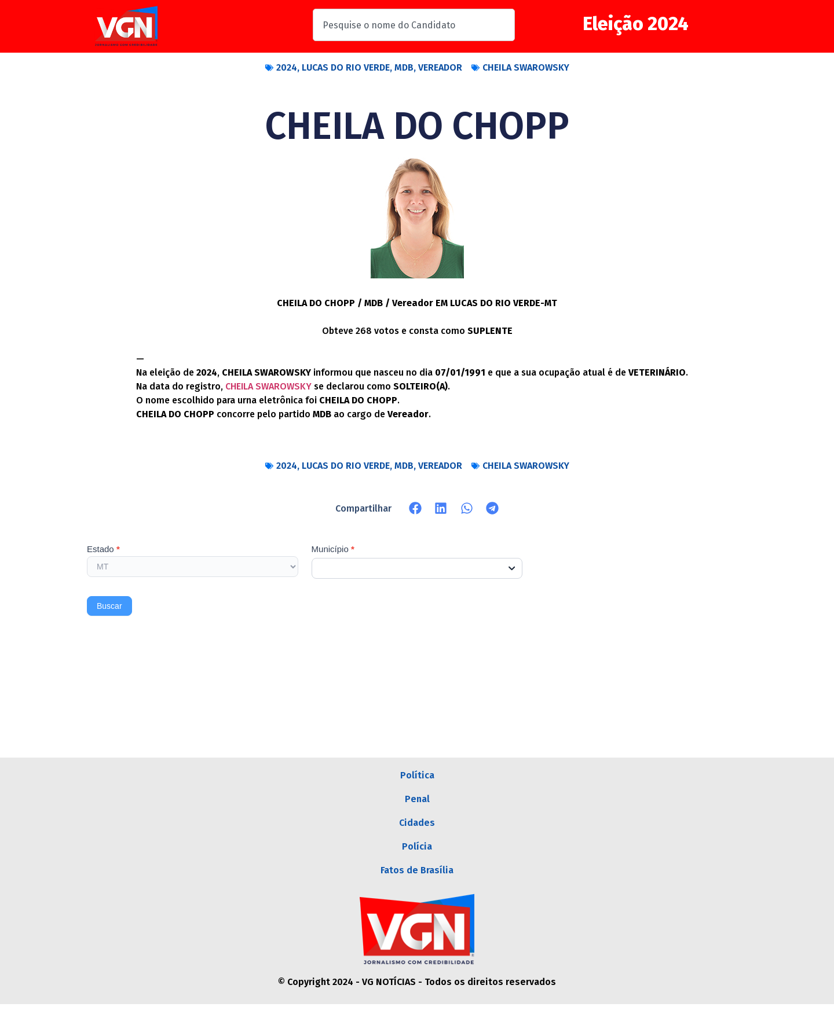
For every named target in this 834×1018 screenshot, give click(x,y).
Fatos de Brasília (417, 882)
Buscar (109, 606)
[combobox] (414, 25)
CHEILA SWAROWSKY (525, 67)
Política (417, 776)
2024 (286, 67)
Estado (103, 549)
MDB (404, 67)
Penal (417, 803)
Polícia (417, 856)
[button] (415, 508)
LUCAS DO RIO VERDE (346, 67)
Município (333, 549)
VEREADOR (440, 67)
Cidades (417, 829)
